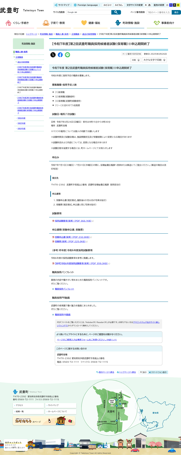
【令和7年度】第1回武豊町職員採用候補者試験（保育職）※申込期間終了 (30, 110)
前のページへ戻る (106, 372)
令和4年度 (21, 128)
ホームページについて (57, 411)
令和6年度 (21, 118)
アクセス (19, 405)
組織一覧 (20, 411)
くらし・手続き (21, 23)
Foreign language (88, 5)
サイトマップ (63, 5)
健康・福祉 (94, 23)
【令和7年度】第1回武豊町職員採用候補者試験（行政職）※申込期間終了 (30, 100)
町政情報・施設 (131, 23)
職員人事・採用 (62, 34)
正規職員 (75, 34)
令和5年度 (21, 123)
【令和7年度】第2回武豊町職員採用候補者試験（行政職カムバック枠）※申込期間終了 (29, 69)
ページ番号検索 (138, 12)
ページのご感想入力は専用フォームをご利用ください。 (87, 340)
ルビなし (119, 5)
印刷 (134, 60)
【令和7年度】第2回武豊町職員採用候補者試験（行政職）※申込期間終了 (30, 79)
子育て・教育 (58, 23)
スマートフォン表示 (159, 372)
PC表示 (143, 372)
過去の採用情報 (89, 34)
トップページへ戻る (127, 372)
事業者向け (167, 23)
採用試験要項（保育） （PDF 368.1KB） (74, 221)
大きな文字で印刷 (152, 60)
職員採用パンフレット (64, 289)
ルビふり (107, 5)
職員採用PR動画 (62, 315)
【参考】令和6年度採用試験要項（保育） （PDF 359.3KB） (82, 263)
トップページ (31, 34)
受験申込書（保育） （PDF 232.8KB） (73, 237)
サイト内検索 (59, 12)
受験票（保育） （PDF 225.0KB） (71, 241)
